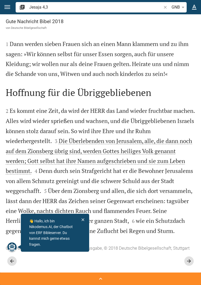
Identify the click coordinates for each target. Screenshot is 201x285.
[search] (96, 7)
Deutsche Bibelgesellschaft (29, 28)
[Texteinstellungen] (194, 7)
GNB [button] (179, 7)
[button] (7, 7)
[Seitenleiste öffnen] (100, 279)
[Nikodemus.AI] (12, 247)
